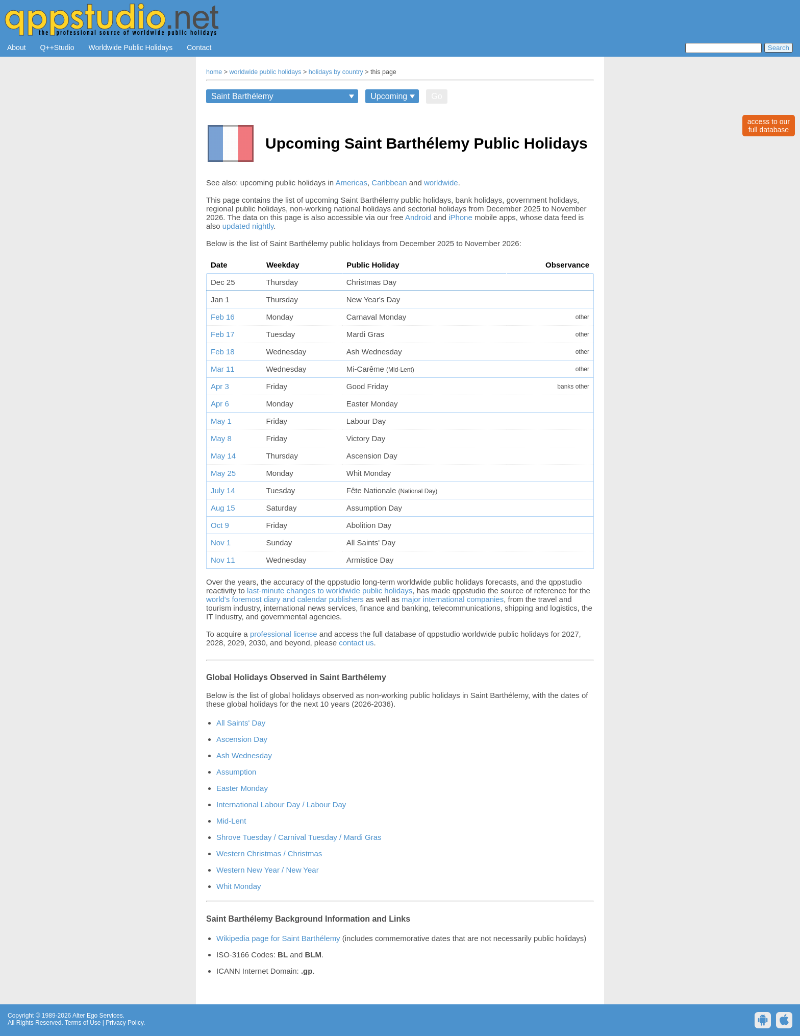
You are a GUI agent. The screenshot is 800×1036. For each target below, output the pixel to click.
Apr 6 (220, 403)
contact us (356, 642)
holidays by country (336, 72)
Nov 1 (221, 542)
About (16, 47)
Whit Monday (238, 886)
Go (436, 96)
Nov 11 (223, 560)
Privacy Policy (124, 1022)
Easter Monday (242, 788)
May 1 (221, 421)
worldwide (441, 182)
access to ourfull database (768, 125)
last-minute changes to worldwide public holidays (329, 590)
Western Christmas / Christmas (269, 853)
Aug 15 (223, 507)
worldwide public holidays (266, 72)
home (214, 72)
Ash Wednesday (244, 755)
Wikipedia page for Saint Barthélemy (278, 938)
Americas (352, 182)
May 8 (221, 438)
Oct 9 (220, 525)
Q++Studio (57, 47)
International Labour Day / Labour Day (281, 804)
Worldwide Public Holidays (131, 47)
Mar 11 (223, 369)
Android (418, 217)
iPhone (460, 217)
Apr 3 (220, 386)
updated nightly (248, 226)
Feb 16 (223, 316)
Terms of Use (83, 1022)
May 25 (223, 473)
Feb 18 (223, 351)
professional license (283, 634)
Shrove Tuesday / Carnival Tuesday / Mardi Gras (298, 837)
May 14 (223, 455)
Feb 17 (223, 334)
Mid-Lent (231, 820)
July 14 (223, 490)
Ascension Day (241, 739)
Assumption (236, 771)
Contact (199, 47)
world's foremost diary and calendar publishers (285, 599)
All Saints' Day (240, 722)
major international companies (453, 599)
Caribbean (389, 182)
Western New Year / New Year (267, 869)
